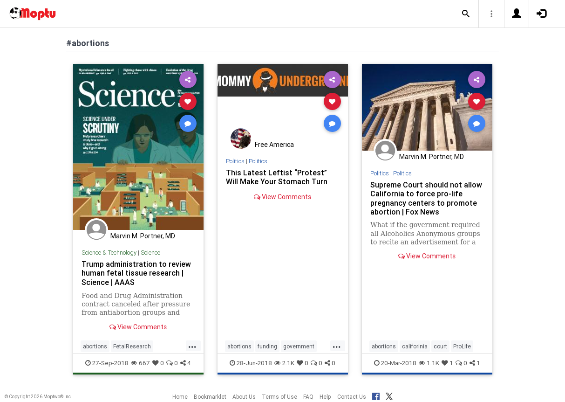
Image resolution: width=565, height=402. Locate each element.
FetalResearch (132, 346)
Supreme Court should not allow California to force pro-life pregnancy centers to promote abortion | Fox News (426, 198)
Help (325, 396)
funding (267, 346)
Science (150, 252)
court (440, 346)
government (298, 346)
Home (180, 396)
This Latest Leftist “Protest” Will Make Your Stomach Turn (276, 177)
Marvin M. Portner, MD (142, 236)
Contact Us (351, 396)
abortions (95, 346)
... (192, 345)
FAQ (308, 396)
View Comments (138, 327)
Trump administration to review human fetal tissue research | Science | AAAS (136, 272)
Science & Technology (109, 252)
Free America (274, 144)
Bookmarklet (210, 396)
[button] (466, 14)
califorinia (415, 346)
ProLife (462, 346)
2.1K (284, 363)
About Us (244, 396)
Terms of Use (279, 396)
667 (140, 363)
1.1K (429, 363)
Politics (235, 161)
